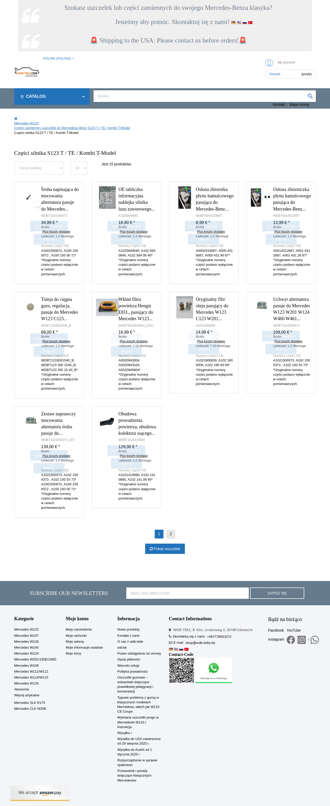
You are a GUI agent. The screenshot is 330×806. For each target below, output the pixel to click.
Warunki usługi (128, 665)
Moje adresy (75, 641)
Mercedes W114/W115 (31, 677)
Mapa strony (299, 104)
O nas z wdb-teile (130, 641)
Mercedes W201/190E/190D (35, 659)
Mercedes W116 (26, 683)
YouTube (293, 630)
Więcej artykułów (26, 695)
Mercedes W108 (26, 665)
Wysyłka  (124, 733)
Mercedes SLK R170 (29, 703)
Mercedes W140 (26, 647)
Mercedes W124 (26, 653)
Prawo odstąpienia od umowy (139, 653)
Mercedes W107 (26, 636)
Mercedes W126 (26, 641)
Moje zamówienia (79, 629)
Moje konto (77, 618)
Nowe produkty (128, 629)
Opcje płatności (128, 659)
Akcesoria (21, 689)
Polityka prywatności (132, 671)
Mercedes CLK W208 (30, 709)
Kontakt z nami (128, 636)
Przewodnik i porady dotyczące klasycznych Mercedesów (134, 775)
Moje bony (73, 653)
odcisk (122, 647)
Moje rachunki (76, 636)
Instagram (276, 639)
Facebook (276, 630)
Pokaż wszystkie (166, 549)
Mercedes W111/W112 (31, 671)
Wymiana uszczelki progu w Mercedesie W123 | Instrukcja (138, 722)
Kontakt (279, 104)
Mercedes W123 (26, 629)
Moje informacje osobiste (84, 647)
